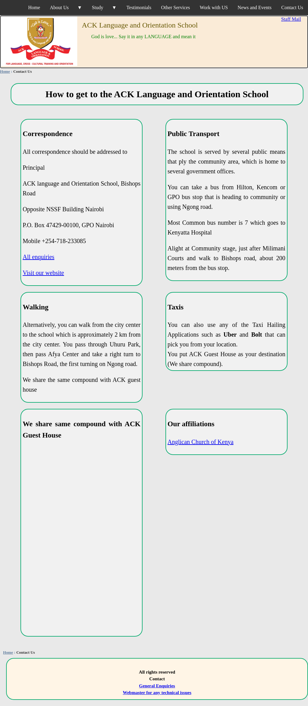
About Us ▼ (66, 7)
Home (34, 7)
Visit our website (43, 272)
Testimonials (138, 7)
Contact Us (292, 7)
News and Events (254, 7)
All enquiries (38, 256)
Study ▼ (104, 7)
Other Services (175, 7)
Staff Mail (291, 19)
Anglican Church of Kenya (201, 441)
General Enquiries (157, 685)
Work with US (214, 7)
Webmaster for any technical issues (157, 692)
